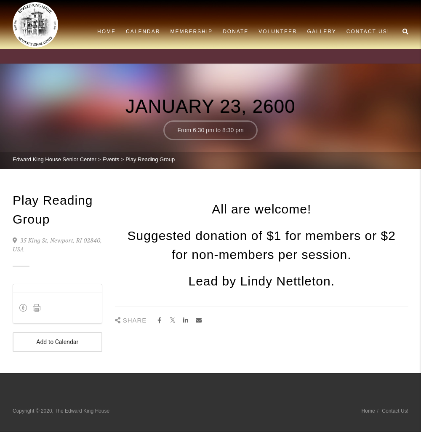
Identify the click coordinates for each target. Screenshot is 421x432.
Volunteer (277, 32)
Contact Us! (367, 32)
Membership (191, 32)
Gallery (321, 32)
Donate (235, 32)
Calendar (143, 32)
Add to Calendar (57, 342)
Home (106, 32)
